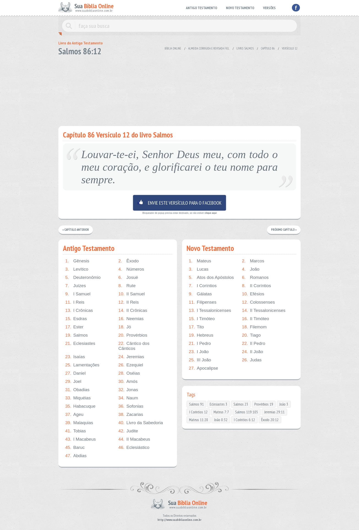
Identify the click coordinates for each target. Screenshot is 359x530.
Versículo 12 (289, 48)
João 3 (283, 404)
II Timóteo (255, 318)
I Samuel (77, 294)
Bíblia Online (173, 48)
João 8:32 (221, 419)
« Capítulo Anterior (76, 230)
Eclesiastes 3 (218, 404)
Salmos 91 (196, 404)
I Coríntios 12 (198, 412)
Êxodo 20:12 (270, 419)
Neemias (131, 318)
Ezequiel (130, 365)
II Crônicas (132, 310)
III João (200, 359)
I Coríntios (203, 285)
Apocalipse (203, 368)
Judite (128, 431)
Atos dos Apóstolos (211, 277)
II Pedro (253, 343)
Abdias (76, 455)
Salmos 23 (241, 404)
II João (252, 351)
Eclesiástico (133, 447)
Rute (127, 285)
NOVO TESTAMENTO (240, 7)
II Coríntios (256, 285)
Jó (124, 327)
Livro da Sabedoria (140, 422)
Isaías (75, 356)
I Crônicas (79, 310)
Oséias (129, 373)
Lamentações (82, 365)
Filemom (254, 327)
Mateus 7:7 (221, 412)
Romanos (255, 277)
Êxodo (128, 261)
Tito (196, 327)
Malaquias (79, 422)
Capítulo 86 (268, 48)
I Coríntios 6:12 (244, 419)
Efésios (253, 294)
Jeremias (131, 356)
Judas (252, 359)
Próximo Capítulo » (283, 230)
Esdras (76, 318)
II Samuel (131, 294)
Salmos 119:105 (246, 412)
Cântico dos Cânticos (133, 346)
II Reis (128, 302)
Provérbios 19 (263, 404)
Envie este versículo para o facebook (179, 203)
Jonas (128, 389)
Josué (128, 277)
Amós (128, 381)
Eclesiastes (80, 343)
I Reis (74, 302)
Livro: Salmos (245, 48)
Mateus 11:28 (198, 419)
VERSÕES (269, 7)
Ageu (74, 414)
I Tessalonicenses (210, 310)
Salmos (76, 335)
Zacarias (130, 414)
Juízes (75, 285)
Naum (128, 398)
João (250, 269)
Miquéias (78, 398)
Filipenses (203, 302)
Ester (74, 327)
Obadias (77, 389)
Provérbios (132, 335)
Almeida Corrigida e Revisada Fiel (208, 48)
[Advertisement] (179, 89)
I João (199, 351)
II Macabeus (134, 439)
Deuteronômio (83, 277)
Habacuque (80, 406)
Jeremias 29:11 (274, 412)
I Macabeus (80, 439)
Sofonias (130, 406)
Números (131, 269)
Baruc (75, 447)
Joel (73, 381)
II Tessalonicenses (264, 310)
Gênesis (77, 261)
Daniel (75, 373)
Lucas (199, 269)
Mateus (200, 261)
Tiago (251, 335)
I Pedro (200, 343)
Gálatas (200, 294)
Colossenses (258, 302)
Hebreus (201, 335)
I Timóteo (202, 318)
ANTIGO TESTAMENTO (201, 7)
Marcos (253, 261)
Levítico (76, 269)
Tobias (75, 431)
